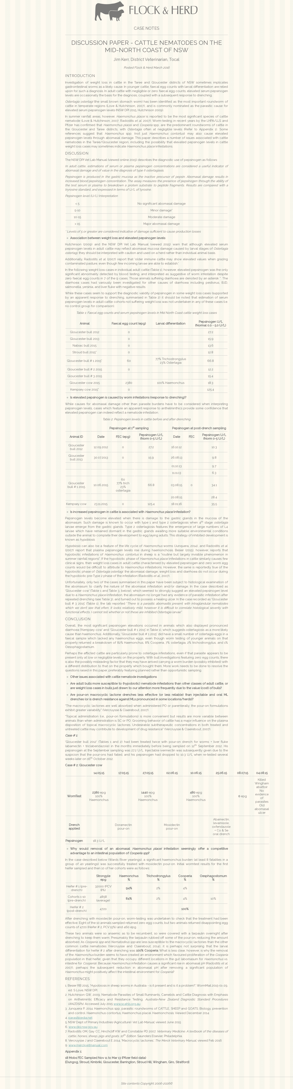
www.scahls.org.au (127, 1004)
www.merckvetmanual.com (88, 1045)
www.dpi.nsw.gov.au (83, 1027)
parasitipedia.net (80, 1018)
